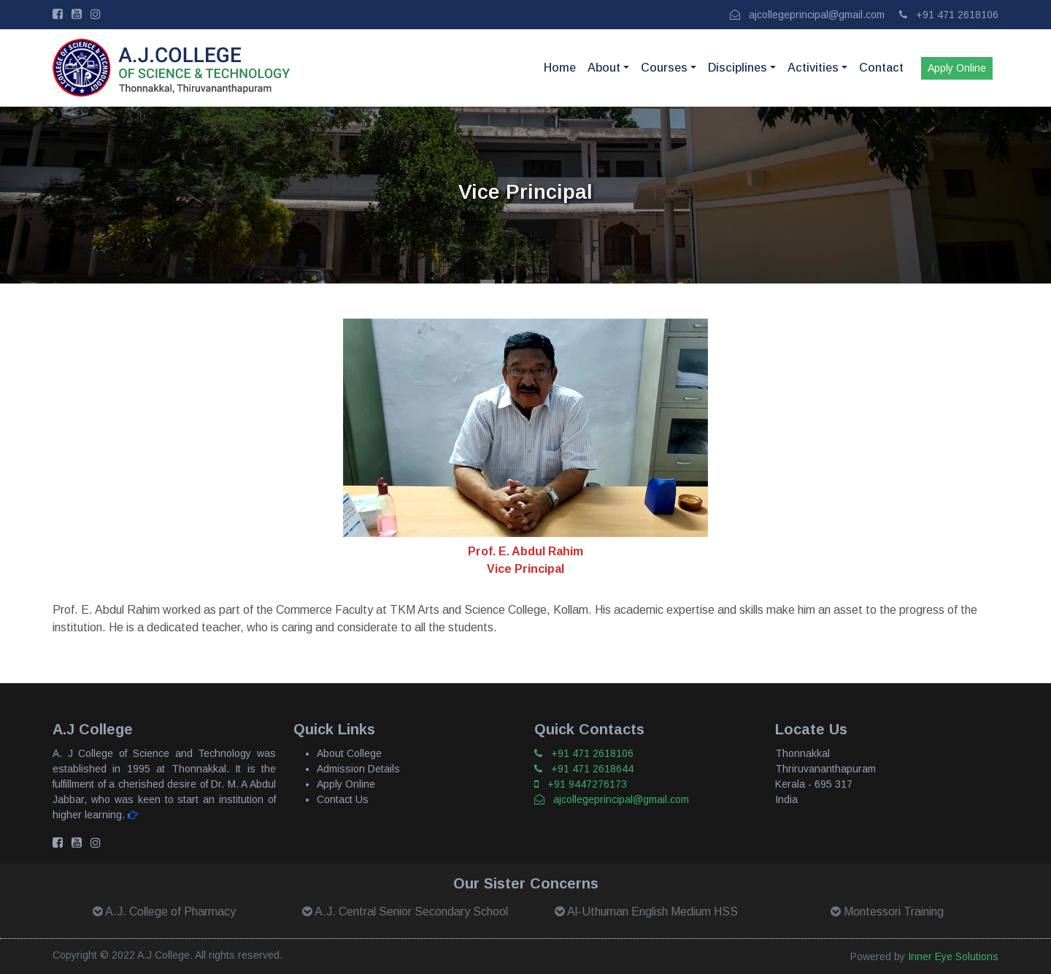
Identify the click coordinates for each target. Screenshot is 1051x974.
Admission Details (358, 769)
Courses (664, 67)
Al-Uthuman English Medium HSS (646, 911)
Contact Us (343, 799)
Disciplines (737, 67)
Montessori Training (887, 911)
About (604, 67)
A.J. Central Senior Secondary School (405, 911)
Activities (813, 67)
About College (349, 753)
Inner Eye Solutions (953, 956)
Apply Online (957, 68)
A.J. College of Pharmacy (164, 911)
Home (560, 67)
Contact (881, 67)
